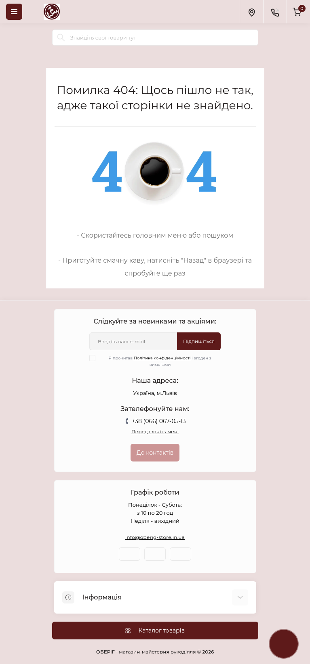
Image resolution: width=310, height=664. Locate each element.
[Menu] (14, 12)
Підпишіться (199, 341)
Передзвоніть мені (155, 431)
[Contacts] (275, 11)
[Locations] (251, 11)
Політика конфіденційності (162, 358)
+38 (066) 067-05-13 (159, 421)
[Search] (61, 37)
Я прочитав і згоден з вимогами (155, 361)
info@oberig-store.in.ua (155, 537)
